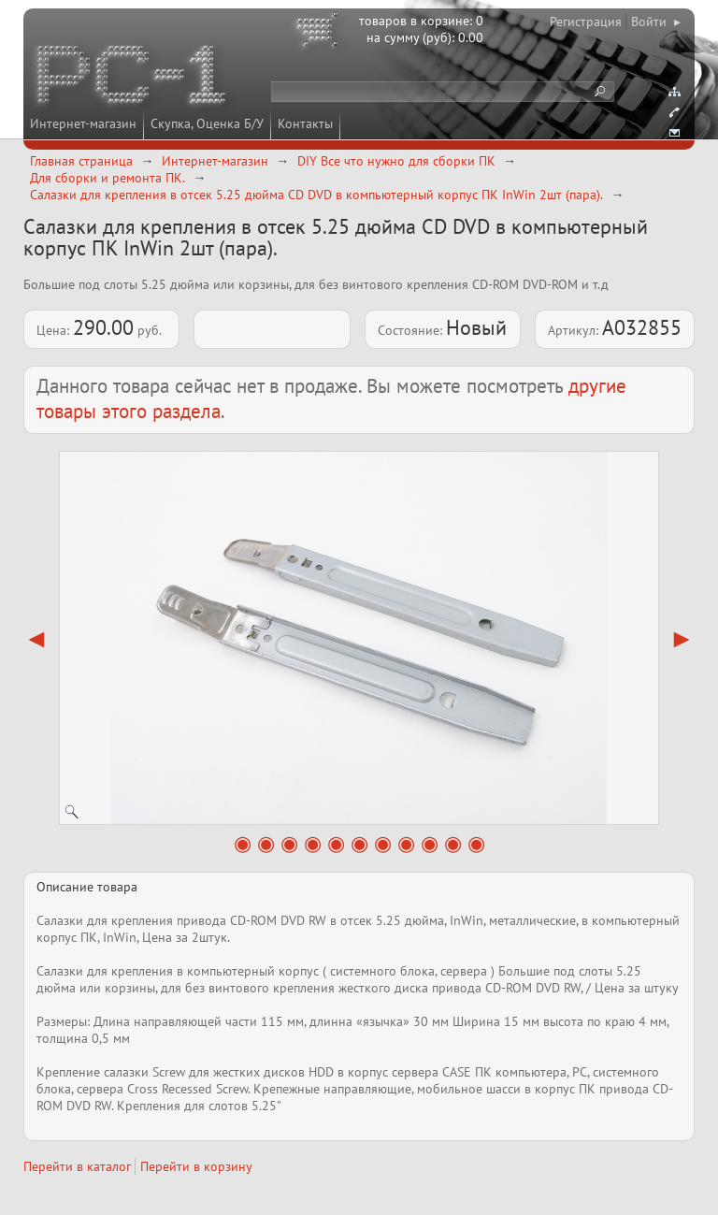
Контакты (305, 123)
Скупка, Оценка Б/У (207, 123)
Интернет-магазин (83, 123)
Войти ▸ (656, 21)
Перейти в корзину (196, 1166)
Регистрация (586, 21)
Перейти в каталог (77, 1166)
